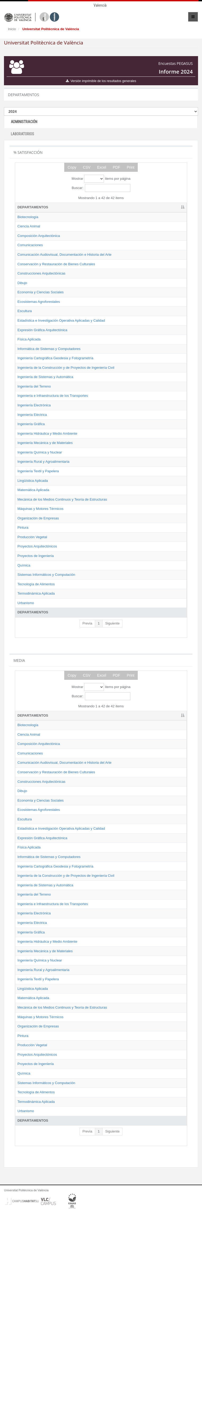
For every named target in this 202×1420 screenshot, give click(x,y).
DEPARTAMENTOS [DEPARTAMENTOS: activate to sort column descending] (32, 207)
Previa (87, 727)
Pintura (22, 626)
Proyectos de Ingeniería (35, 654)
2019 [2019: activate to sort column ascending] (71, 207)
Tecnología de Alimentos (36, 687)
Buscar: (101, 188)
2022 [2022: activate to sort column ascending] (120, 207)
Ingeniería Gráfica (31, 493)
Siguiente (112, 727)
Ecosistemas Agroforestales (38, 326)
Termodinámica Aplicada (36, 697)
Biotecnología (27, 217)
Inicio (12, 29)
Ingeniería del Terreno (34, 450)
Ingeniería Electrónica (34, 474)
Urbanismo (25, 706)
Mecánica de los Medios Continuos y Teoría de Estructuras (35, 588)
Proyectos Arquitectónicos (37, 645)
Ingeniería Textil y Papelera (38, 555)
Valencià (100, 5)
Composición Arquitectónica (38, 236)
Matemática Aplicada (33, 574)
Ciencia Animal (28, 226)
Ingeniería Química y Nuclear (39, 531)
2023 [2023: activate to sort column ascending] (144, 207)
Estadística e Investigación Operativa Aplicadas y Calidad (37, 350)
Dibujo (22, 302)
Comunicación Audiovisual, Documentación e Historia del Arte (39, 259)
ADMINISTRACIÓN (24, 122)
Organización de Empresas (38, 616)
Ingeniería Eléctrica (32, 483)
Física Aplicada (28, 379)
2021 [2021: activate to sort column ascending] (95, 207)
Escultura (24, 336)
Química (23, 664)
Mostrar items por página (101, 179)
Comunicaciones (30, 245)
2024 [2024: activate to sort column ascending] (168, 207)
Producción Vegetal (32, 635)
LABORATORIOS (22, 134)
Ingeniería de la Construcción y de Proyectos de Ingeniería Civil (39, 421)
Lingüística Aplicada (32, 564)
